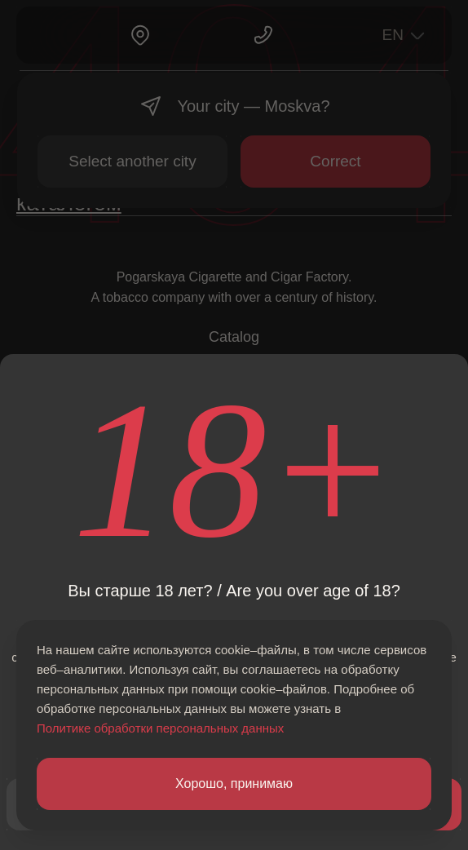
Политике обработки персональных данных (160, 728)
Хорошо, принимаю (234, 783)
